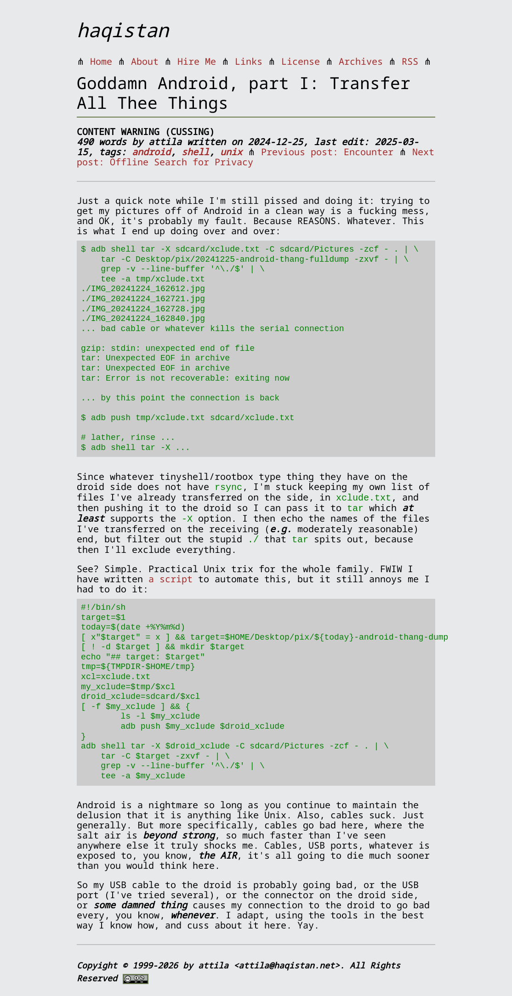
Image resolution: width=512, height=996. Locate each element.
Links (248, 61)
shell (195, 152)
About (145, 61)
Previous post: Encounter (327, 152)
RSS (410, 61)
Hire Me (196, 61)
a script (170, 576)
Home (101, 61)
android (151, 152)
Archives (361, 61)
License (300, 61)
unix (231, 152)
